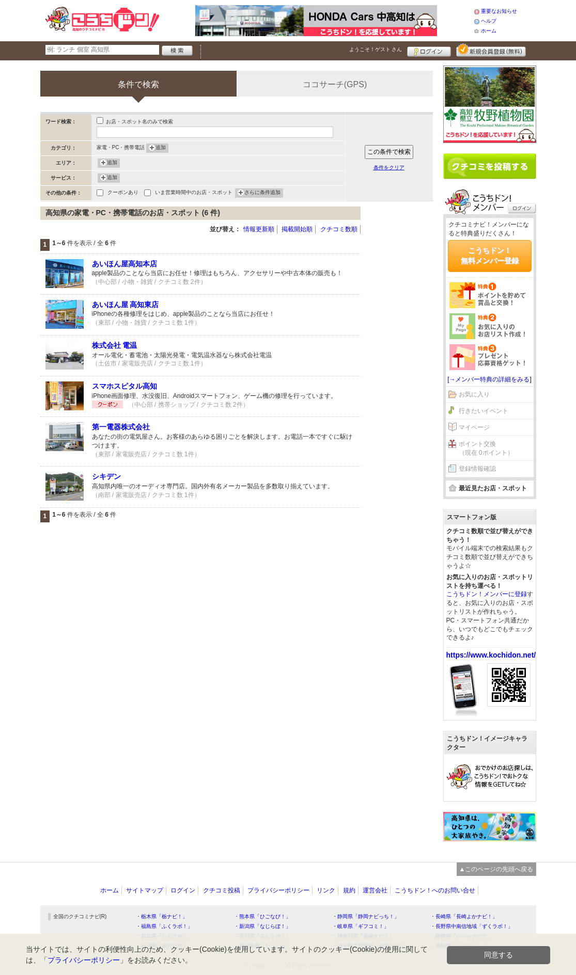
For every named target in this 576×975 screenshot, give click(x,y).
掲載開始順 (297, 229)
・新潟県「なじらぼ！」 (262, 926)
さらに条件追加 (262, 193)
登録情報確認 (477, 468)
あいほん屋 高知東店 (125, 304)
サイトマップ (144, 890)
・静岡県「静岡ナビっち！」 (365, 916)
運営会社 (375, 890)
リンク (326, 890)
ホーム (488, 31)
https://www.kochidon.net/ (491, 655)
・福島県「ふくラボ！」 (164, 926)
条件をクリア (388, 167)
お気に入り (474, 394)
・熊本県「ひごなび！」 (262, 916)
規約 (349, 890)
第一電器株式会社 (121, 427)
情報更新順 (258, 229)
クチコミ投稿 (221, 890)
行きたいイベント (483, 410)
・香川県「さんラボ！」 (262, 936)
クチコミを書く (489, 166)
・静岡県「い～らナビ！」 (461, 936)
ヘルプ (488, 21)
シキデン (106, 476)
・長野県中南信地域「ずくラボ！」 (471, 926)
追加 (160, 148)
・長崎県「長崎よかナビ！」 (463, 916)
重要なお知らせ (499, 11)
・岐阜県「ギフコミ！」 (360, 926)
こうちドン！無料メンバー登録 (490, 255)
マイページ (474, 427)
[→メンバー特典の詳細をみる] (489, 379)
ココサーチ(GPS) (335, 84)
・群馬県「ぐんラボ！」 (164, 936)
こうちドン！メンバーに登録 (486, 594)
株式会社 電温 (114, 345)
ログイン (429, 50)
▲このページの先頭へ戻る (496, 869)
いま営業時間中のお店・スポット (193, 193)
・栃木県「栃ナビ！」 (162, 916)
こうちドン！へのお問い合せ (435, 890)
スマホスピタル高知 (124, 386)
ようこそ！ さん (375, 49)
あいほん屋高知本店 (124, 264)
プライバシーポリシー (278, 890)
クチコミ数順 (338, 229)
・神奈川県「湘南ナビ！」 (363, 936)
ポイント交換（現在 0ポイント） (486, 448)
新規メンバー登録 (491, 50)
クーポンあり (122, 193)
